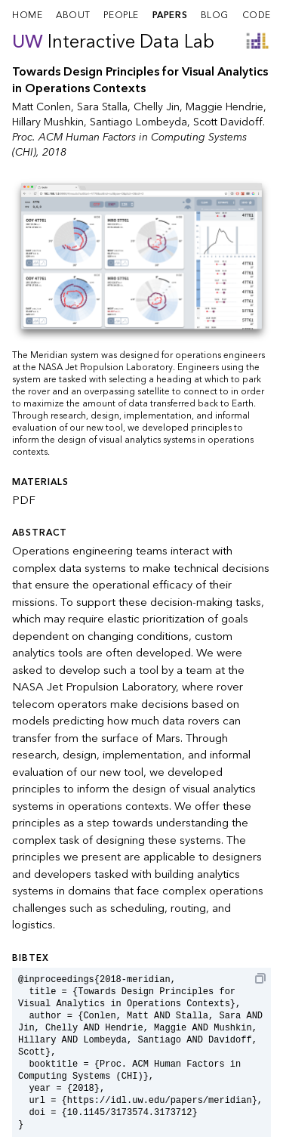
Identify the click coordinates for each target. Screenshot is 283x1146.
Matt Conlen (41, 107)
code (256, 15)
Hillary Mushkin (48, 122)
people (121, 15)
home (27, 15)
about (73, 15)
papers (170, 15)
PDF (23, 500)
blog (215, 15)
